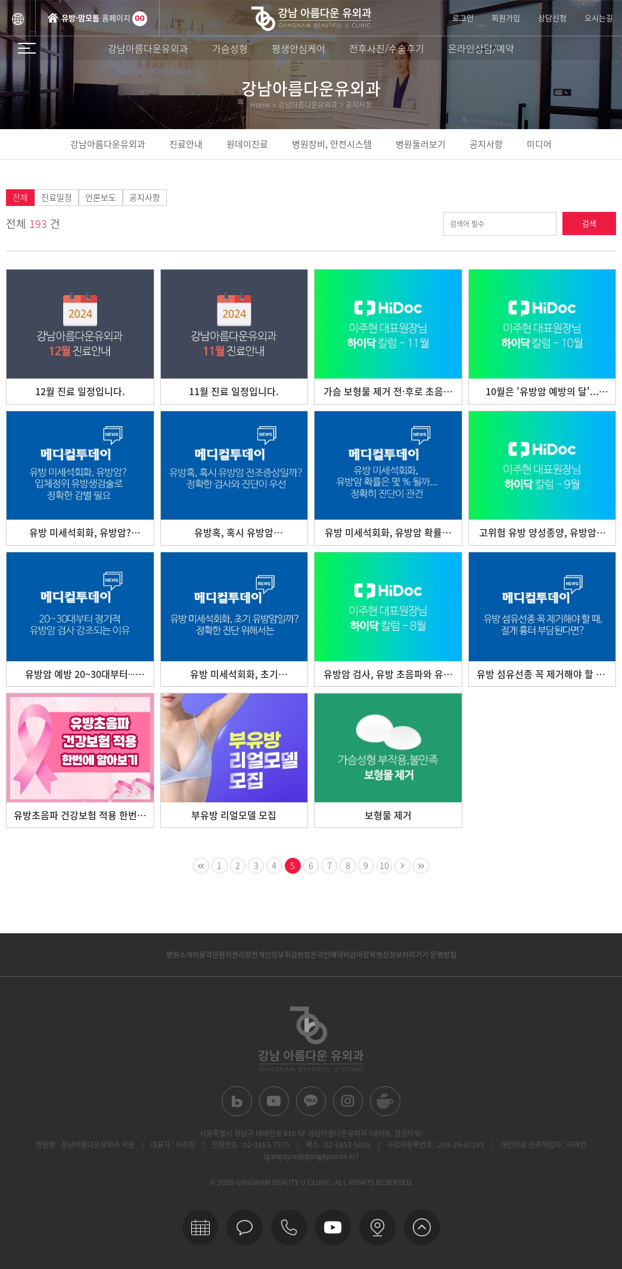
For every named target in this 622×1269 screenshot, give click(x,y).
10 (387, 866)
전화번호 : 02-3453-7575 (251, 1147)
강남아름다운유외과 (148, 48)
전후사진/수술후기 (386, 48)
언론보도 (100, 198)
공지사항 (486, 144)
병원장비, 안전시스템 (332, 144)
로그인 (463, 17)
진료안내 (186, 144)
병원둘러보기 (421, 144)
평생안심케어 (298, 48)
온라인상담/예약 (481, 48)
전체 (20, 198)
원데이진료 (247, 144)
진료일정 (56, 198)
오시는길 (598, 17)
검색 (589, 223)
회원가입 (506, 17)
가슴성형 (230, 48)
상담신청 (552, 17)
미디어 (539, 144)
